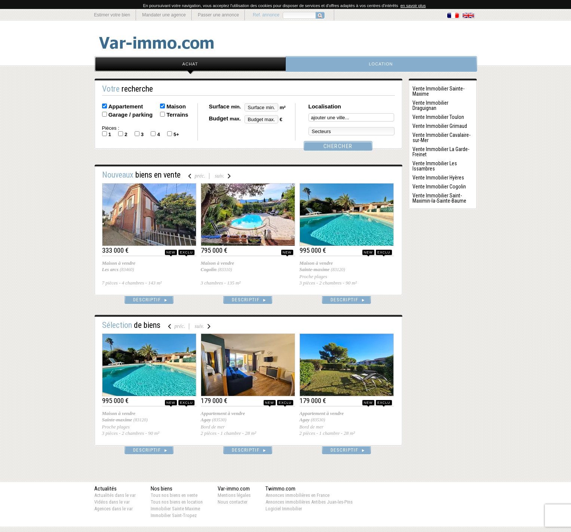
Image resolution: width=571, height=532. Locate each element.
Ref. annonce (266, 15)
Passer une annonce (218, 15)
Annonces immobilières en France (297, 495)
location (381, 64)
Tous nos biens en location (177, 502)
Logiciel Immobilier (283, 508)
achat (190, 64)
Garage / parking (130, 114)
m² (283, 107)
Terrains (177, 114)
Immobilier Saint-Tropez (174, 515)
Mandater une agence (164, 15)
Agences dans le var (113, 508)
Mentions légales (234, 495)
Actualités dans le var (115, 495)
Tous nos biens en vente (174, 495)
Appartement (125, 106)
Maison (176, 106)
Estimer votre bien (112, 15)
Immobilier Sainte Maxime (175, 508)
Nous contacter (233, 502)
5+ (176, 134)
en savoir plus (413, 5)
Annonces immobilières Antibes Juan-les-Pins (309, 502)
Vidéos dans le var (112, 502)
